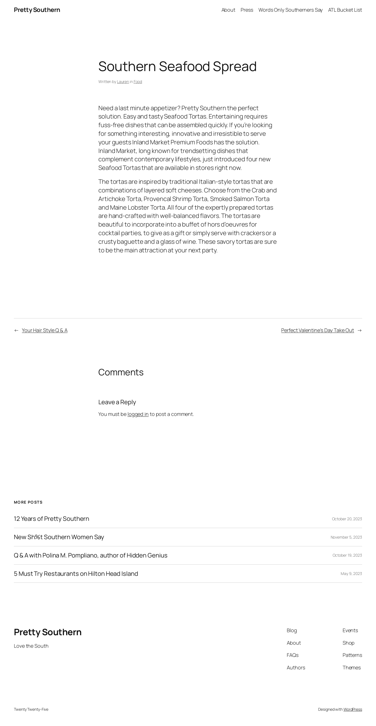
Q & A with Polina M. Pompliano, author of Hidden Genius (91, 555)
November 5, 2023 (346, 537)
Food (138, 81)
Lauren (123, 81)
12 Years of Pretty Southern (51, 518)
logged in (138, 414)
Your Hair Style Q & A (45, 330)
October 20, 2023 (347, 518)
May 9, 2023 (351, 573)
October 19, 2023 (347, 555)
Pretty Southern (37, 10)
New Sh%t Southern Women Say (59, 537)
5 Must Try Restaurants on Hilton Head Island (76, 573)
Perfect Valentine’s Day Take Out (317, 330)
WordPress (352, 709)
